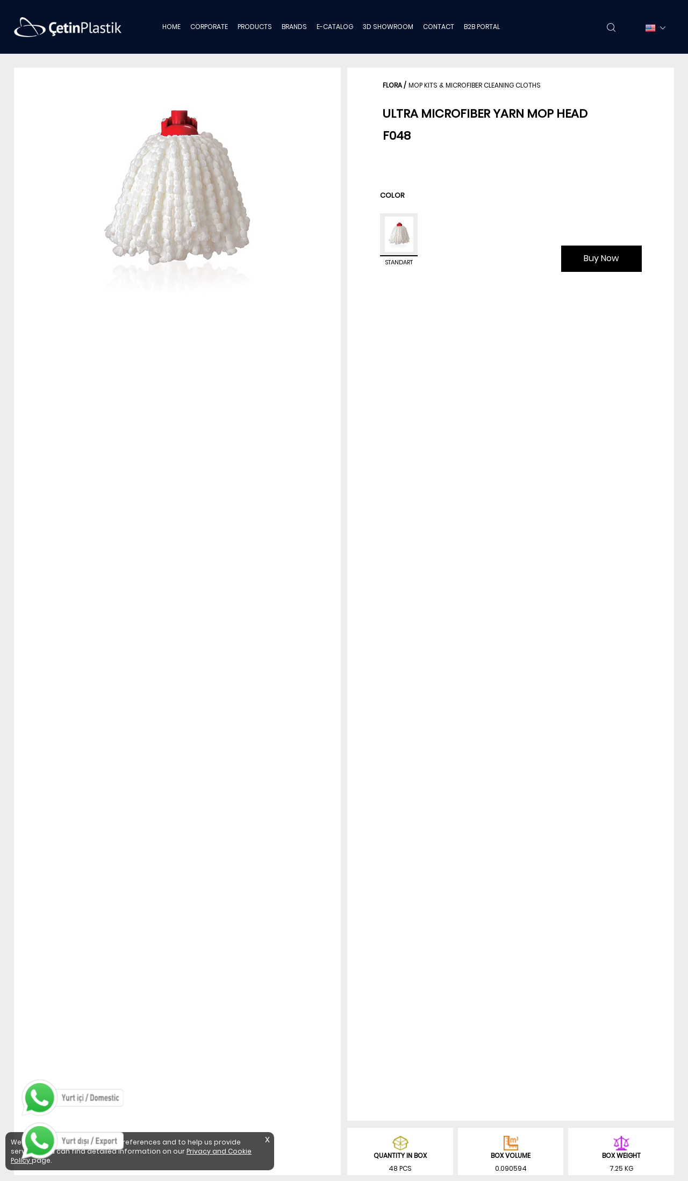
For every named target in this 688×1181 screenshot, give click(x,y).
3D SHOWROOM (388, 26)
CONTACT (438, 26)
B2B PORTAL (482, 26)
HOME (171, 26)
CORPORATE (209, 26)
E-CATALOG (335, 26)
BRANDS (294, 26)
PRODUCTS (255, 26)
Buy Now (601, 258)
